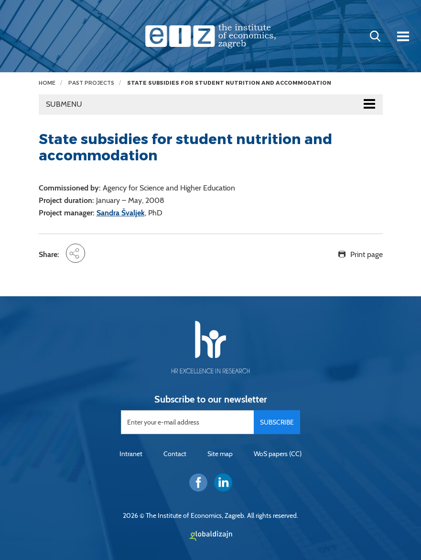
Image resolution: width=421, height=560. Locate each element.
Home (47, 83)
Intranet (130, 453)
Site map (220, 453)
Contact (174, 453)
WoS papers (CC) (278, 453)
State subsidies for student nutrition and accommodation (229, 83)
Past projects (91, 83)
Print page (366, 254)
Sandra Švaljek (121, 212)
